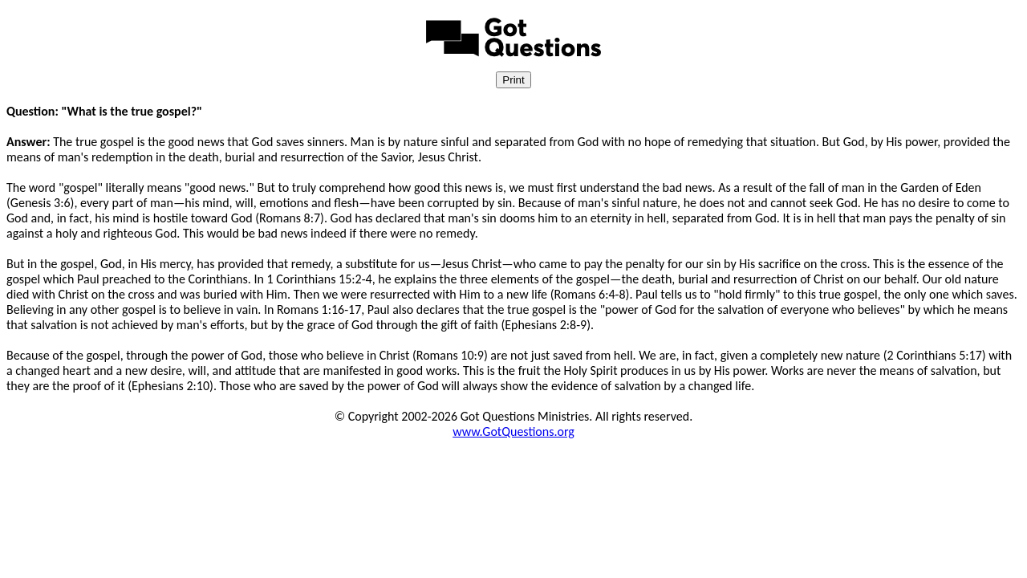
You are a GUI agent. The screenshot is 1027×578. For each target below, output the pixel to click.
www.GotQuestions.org (513, 431)
